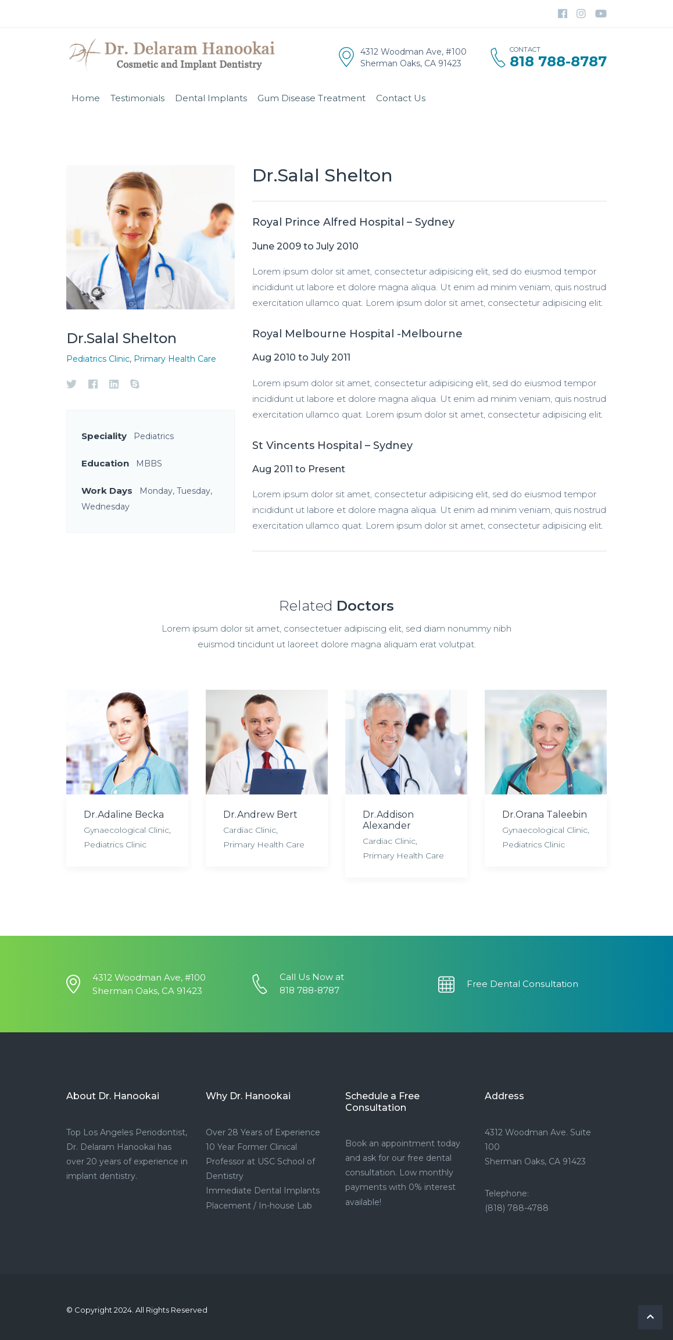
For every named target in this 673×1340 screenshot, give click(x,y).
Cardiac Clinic (249, 830)
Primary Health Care (175, 359)
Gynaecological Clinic (126, 830)
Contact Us (400, 98)
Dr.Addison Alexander (388, 820)
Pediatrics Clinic (98, 359)
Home (85, 98)
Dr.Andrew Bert (260, 814)
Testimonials (137, 98)
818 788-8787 (558, 62)
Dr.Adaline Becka (124, 814)
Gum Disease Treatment (311, 98)
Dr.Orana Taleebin (544, 814)
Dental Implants (211, 98)
